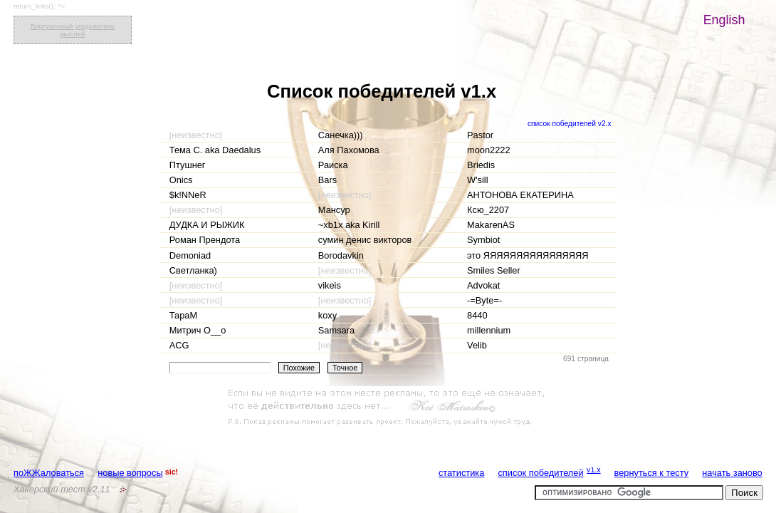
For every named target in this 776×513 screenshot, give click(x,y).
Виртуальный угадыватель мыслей (73, 30)
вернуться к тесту (651, 472)
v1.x (594, 469)
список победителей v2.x (570, 124)
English (724, 20)
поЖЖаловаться (49, 472)
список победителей (540, 472)
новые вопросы (130, 472)
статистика (461, 472)
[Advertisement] (388, 407)
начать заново (732, 472)
